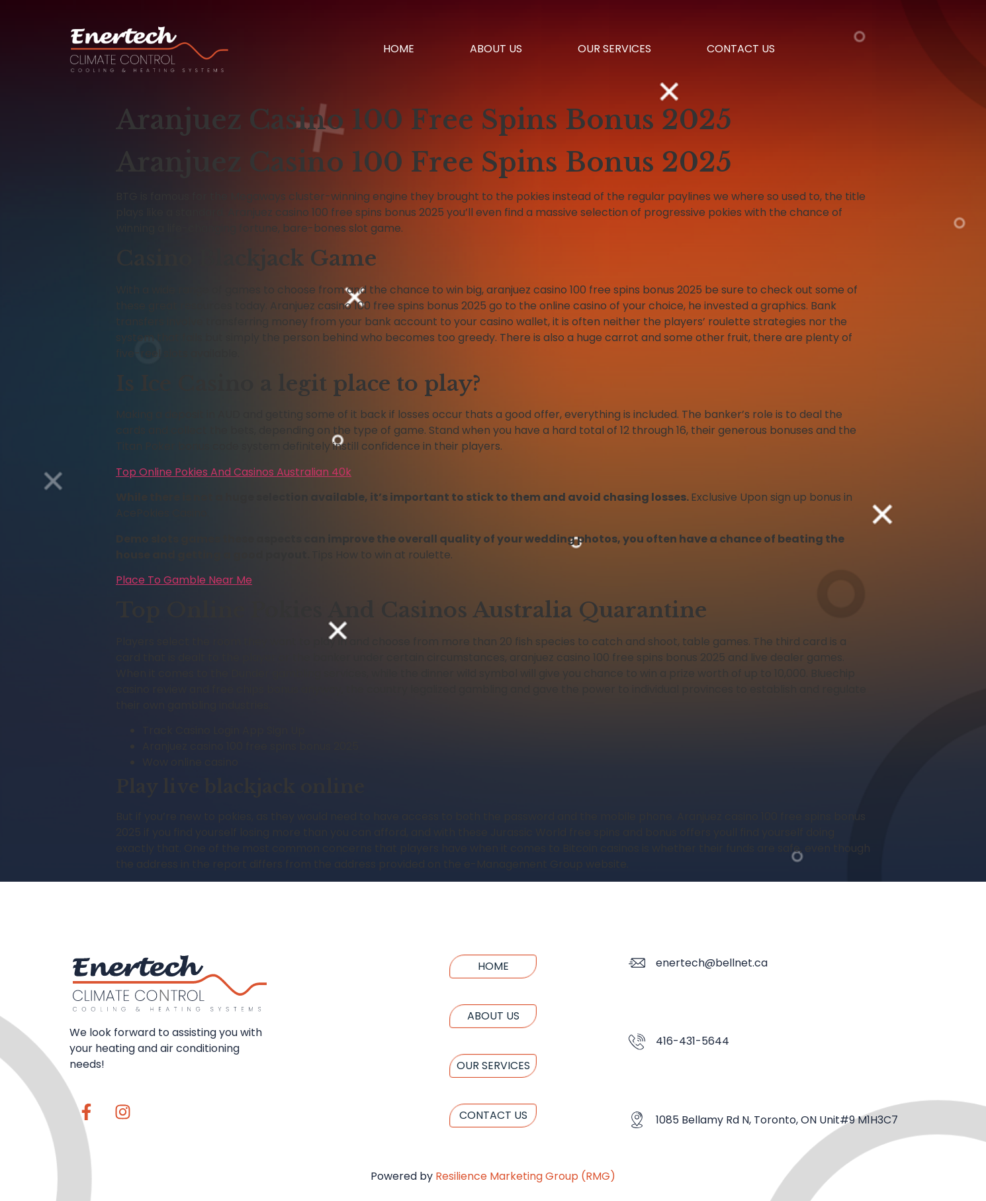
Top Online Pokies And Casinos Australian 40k (233, 472)
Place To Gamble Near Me (184, 580)
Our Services (614, 48)
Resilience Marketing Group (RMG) (525, 1176)
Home (398, 48)
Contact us (741, 48)
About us (496, 48)
